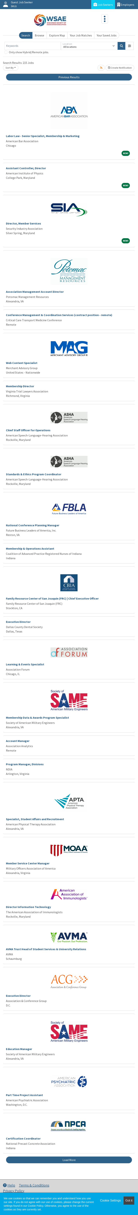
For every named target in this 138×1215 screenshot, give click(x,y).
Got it (128, 1200)
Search (25, 35)
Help (9, 1185)
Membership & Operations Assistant (30, 548)
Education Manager (19, 1049)
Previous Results (69, 77)
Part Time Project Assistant (24, 1095)
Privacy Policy (13, 1190)
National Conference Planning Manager (32, 525)
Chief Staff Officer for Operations (28, 430)
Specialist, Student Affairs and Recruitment (35, 819)
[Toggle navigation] (104, 18)
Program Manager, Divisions (25, 764)
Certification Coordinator (23, 1138)
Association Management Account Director (35, 291)
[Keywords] (32, 46)
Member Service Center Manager (27, 863)
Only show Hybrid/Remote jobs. (29, 52)
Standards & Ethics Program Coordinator (33, 474)
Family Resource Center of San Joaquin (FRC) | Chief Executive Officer (52, 598)
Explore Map (57, 35)
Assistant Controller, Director (26, 168)
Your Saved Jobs (107, 35)
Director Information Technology (28, 907)
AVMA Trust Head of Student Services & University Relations (46, 949)
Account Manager (17, 741)
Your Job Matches (81, 35)
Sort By (10, 67)
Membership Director (20, 386)
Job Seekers (103, 4)
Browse (39, 35)
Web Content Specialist (21, 363)
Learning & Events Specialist (25, 664)
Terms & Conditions (34, 1185)
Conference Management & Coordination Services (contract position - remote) (59, 315)
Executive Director (18, 622)
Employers (125, 4)
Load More (69, 1160)
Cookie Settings (110, 1200)
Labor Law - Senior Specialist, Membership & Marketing (43, 136)
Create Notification (120, 67)
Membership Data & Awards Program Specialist (37, 717)
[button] (129, 46)
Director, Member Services (23, 223)
